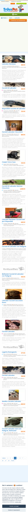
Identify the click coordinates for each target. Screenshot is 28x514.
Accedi (12, 3)
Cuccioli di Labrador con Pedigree (14, 246)
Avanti (12, 460)
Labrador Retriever (9, 64)
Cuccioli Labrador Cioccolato (12, 132)
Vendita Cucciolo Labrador (11, 401)
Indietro (4, 458)
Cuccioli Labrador (8, 331)
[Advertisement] (14, 36)
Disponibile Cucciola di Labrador (13, 109)
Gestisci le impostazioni (14, 510)
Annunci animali (5, 1)
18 (8, 460)
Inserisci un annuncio (16, 1)
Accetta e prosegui (14, 506)
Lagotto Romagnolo (9, 352)
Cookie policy (18, 502)
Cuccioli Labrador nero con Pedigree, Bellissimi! (11, 430)
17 (5, 460)
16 (2, 460)
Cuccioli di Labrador (9, 88)
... (25, 458)
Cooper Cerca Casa (9, 162)
